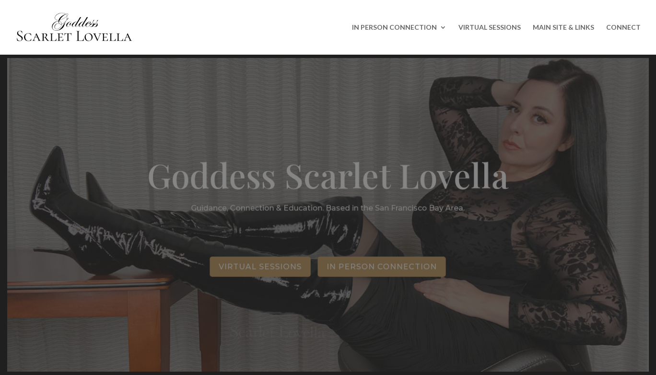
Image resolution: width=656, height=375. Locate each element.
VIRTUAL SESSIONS (489, 27)
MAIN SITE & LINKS (563, 27)
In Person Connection (382, 266)
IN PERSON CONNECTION (394, 27)
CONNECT (623, 27)
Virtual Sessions (260, 266)
